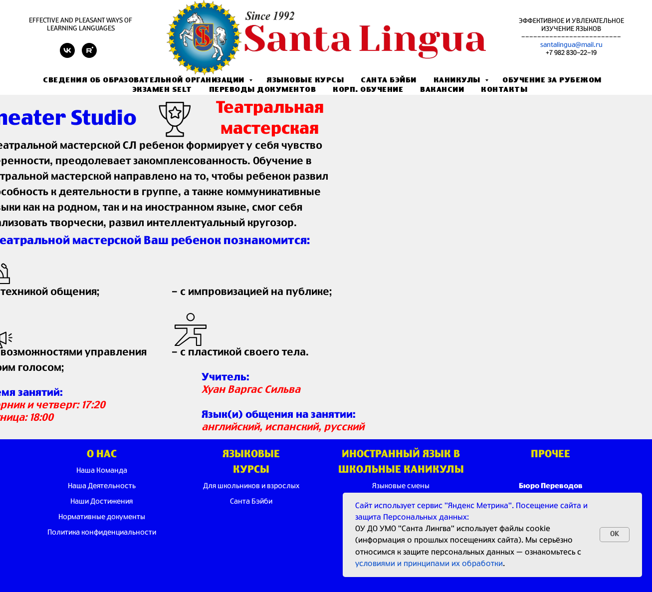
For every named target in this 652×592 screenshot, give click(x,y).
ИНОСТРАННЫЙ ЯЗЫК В (401, 454)
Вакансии (442, 89)
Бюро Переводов (551, 486)
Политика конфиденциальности (101, 532)
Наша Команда (101, 470)
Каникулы (458, 80)
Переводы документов (262, 89)
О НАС (102, 454)
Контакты (504, 89)
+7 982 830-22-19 (571, 53)
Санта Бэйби (389, 80)
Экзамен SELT (162, 89)
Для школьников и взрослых (251, 486)
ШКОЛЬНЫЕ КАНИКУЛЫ (401, 470)
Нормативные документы (101, 517)
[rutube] (89, 55)
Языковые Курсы (305, 80)
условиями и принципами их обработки (429, 564)
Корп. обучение (368, 89)
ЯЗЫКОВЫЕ (251, 454)
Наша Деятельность (102, 486)
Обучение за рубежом (552, 80)
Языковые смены (401, 486)
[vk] (67, 55)
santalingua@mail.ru (571, 45)
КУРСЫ (251, 470)
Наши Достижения (101, 501)
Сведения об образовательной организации (144, 80)
